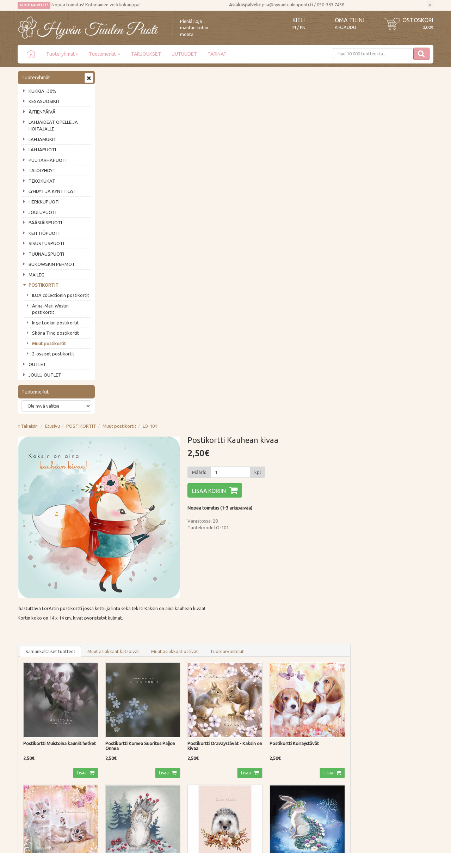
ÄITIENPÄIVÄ (42, 111)
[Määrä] (314, 122)
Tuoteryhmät (62, 54)
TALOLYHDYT (42, 170)
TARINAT (217, 54)
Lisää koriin (293, 141)
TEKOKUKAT (42, 180)
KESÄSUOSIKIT (44, 101)
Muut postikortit (49, 343)
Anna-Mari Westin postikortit (50, 309)
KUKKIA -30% (42, 91)
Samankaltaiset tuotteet (135, 301)
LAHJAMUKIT (42, 139)
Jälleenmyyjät (32, 743)
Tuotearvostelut (311, 301)
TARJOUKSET (146, 54)
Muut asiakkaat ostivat (259, 301)
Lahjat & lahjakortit (38, 753)
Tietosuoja (114, 733)
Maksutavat (115, 713)
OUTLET (37, 364)
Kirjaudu (345, 27)
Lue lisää (204, 635)
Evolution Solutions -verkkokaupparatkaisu (392, 842)
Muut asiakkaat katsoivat (198, 301)
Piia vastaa (30, 722)
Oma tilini (349, 20)
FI (294, 27)
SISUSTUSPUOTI (46, 243)
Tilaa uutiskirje (41, 665)
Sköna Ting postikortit (55, 332)
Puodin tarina (32, 702)
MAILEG (36, 274)
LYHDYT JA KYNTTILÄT (52, 191)
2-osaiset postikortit (53, 353)
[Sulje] (429, 5)
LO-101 (234, 76)
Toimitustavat (117, 702)
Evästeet (112, 743)
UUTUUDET (184, 54)
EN (302, 27)
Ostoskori (417, 20)
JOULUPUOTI (42, 212)
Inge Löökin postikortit (55, 322)
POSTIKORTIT (43, 284)
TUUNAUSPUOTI (46, 253)
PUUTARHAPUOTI (48, 160)
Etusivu (137, 76)
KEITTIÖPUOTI (44, 233)
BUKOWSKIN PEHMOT (52, 264)
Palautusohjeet (118, 722)
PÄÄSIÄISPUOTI (45, 222)
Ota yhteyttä (31, 713)
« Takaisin (112, 76)
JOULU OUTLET (45, 374)
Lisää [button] (166, 423)
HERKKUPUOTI (44, 201)
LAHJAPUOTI (42, 149)
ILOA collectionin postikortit (60, 295)
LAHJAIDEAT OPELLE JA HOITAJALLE (53, 125)
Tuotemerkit (105, 54)
